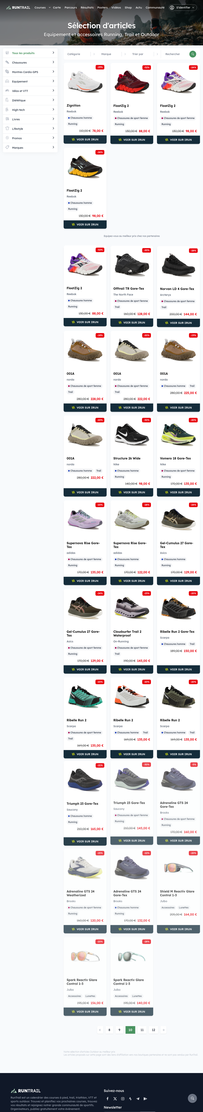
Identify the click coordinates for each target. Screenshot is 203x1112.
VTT (13, 1061)
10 (130, 941)
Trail (164, 207)
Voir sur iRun (85, 140)
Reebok (71, 112)
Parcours (71, 7)
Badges (78, 1066)
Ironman (48, 1066)
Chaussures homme (80, 118)
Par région (49, 1077)
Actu (139, 7)
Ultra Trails (49, 1061)
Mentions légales (94, 1102)
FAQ (114, 1102)
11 (142, 941)
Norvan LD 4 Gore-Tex (84, 285)
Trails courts (50, 1056)
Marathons (49, 1045)
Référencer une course (84, 1058)
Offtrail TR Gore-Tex (175, 189)
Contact (78, 1045)
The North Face (170, 194)
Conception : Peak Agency (139, 1102)
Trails (14, 1051)
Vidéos (116, 7)
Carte (57, 7)
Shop (128, 7)
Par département (54, 1072)
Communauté (155, 7)
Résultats (87, 7)
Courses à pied (21, 1045)
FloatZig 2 (121, 106)
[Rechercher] (192, 54)
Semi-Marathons (54, 1051)
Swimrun (17, 1066)
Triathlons (18, 1056)
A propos (79, 1051)
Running (72, 125)
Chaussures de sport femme (131, 118)
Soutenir (80, 1088)
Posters (102, 7)
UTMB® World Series (20, 1074)
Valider (148, 1027)
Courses (40, 7)
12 (153, 941)
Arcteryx (72, 290)
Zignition (73, 106)
